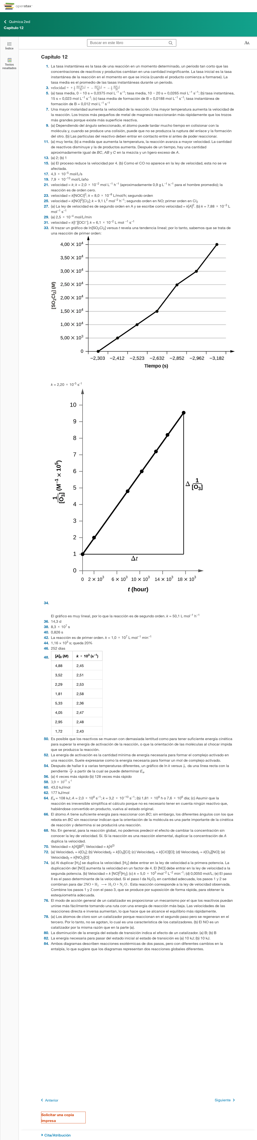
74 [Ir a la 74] (46, 862)
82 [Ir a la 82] (46, 938)
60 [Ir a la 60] (46, 787)
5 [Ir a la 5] (47, 93)
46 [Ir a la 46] (46, 648)
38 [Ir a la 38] (46, 626)
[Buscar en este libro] (126, 43)
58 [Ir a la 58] (46, 781)
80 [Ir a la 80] (46, 932)
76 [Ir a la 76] (46, 900)
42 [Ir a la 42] (46, 637)
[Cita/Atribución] (138, 1135)
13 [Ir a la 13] (46, 157)
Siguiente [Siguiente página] (226, 1100)
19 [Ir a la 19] (46, 179)
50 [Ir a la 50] (46, 738)
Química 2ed (17, 22)
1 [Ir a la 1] (47, 66)
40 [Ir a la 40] (46, 632)
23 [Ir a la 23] (46, 195)
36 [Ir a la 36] (46, 621)
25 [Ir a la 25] (46, 200)
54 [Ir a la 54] (46, 765)
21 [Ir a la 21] (46, 184)
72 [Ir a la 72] (46, 851)
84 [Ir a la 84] (46, 943)
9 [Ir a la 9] (47, 125)
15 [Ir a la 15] (46, 163)
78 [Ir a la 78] (46, 916)
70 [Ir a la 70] (46, 846)
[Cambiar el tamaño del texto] (247, 43)
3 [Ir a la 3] (47, 87)
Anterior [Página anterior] (48, 1100)
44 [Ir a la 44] (46, 643)
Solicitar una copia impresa (57, 1117)
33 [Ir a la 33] (46, 227)
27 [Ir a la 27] (46, 206)
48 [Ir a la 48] (46, 657)
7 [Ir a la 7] (47, 109)
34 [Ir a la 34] (46, 602)
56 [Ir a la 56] (46, 776)
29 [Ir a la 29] (46, 217)
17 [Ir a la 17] (46, 173)
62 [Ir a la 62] (46, 792)
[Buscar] (170, 43)
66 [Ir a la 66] (46, 814)
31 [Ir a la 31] (46, 222)
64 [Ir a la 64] (46, 798)
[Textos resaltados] (9, 64)
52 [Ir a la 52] (46, 755)
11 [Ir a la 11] (46, 141)
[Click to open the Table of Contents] (9, 46)
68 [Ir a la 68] (46, 830)
